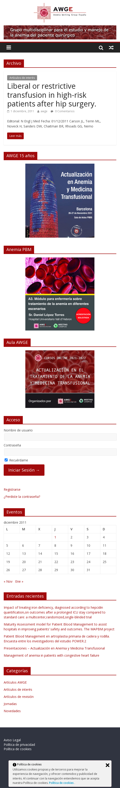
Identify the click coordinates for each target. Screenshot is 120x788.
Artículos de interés (22, 78)
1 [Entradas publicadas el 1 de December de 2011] (55, 537)
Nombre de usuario (18, 430)
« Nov (8, 581)
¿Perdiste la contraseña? (22, 496)
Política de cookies (61, 783)
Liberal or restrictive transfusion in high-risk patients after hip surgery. (51, 95)
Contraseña (12, 445)
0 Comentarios (62, 111)
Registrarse (12, 489)
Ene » (19, 581)
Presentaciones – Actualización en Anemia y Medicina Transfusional (54, 648)
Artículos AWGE (15, 682)
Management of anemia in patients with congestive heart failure (51, 655)
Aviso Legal (12, 740)
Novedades (12, 711)
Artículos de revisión (19, 696)
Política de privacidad (19, 744)
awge (44, 111)
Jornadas (10, 704)
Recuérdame (16, 460)
